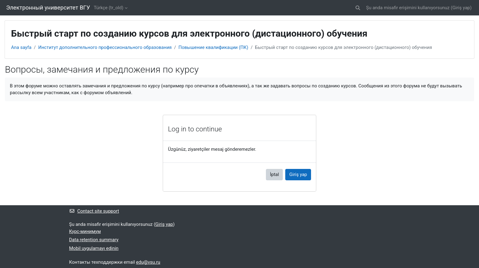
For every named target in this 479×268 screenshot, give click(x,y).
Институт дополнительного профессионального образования (105, 47)
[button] (358, 7)
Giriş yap (461, 7)
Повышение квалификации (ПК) (213, 47)
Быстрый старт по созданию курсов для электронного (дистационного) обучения (343, 47)
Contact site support (94, 211)
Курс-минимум (85, 231)
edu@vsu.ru (148, 262)
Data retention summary (94, 239)
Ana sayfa (21, 47)
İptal (274, 174)
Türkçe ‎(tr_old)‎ (108, 7)
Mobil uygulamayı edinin (94, 248)
